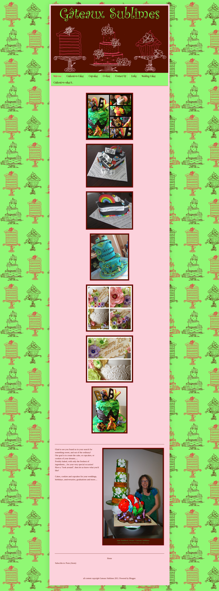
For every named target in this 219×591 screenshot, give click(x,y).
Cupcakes (93, 76)
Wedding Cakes (148, 76)
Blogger (132, 578)
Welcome (57, 76)
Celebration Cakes (75, 76)
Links (133, 76)
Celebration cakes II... (63, 82)
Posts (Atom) (71, 563)
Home (109, 558)
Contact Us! (120, 76)
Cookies (106, 76)
